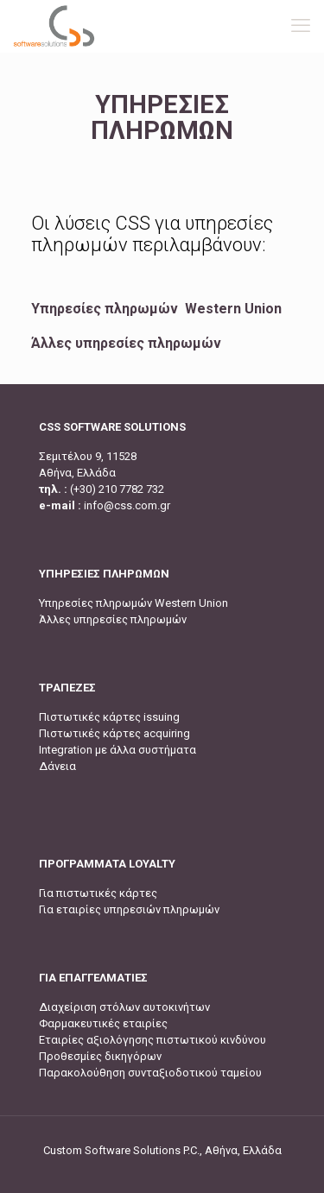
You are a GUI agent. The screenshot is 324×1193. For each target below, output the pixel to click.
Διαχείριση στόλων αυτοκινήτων (124, 1006)
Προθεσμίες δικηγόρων (100, 1056)
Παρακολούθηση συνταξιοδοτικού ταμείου (150, 1072)
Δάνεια (57, 766)
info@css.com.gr (127, 505)
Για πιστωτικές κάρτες (98, 893)
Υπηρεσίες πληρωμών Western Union (156, 308)
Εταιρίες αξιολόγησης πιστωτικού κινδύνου (152, 1039)
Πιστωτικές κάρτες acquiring (114, 733)
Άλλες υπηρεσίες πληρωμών (126, 343)
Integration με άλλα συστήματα (117, 749)
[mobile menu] (300, 26)
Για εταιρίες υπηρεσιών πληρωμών (129, 909)
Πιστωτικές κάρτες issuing (109, 716)
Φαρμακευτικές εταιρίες (103, 1023)
